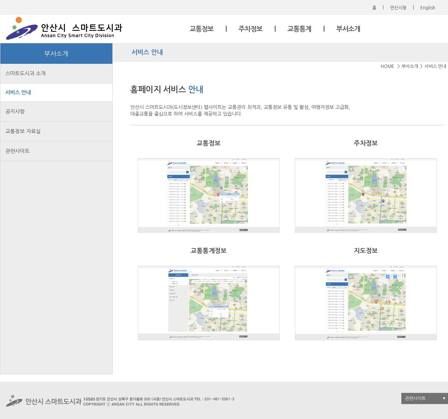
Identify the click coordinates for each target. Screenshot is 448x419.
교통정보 (202, 29)
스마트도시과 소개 (25, 73)
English (427, 8)
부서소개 (348, 29)
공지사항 (15, 111)
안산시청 (398, 8)
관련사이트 (17, 151)
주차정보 (250, 29)
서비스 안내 (18, 92)
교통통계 (299, 29)
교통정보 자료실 (23, 131)
